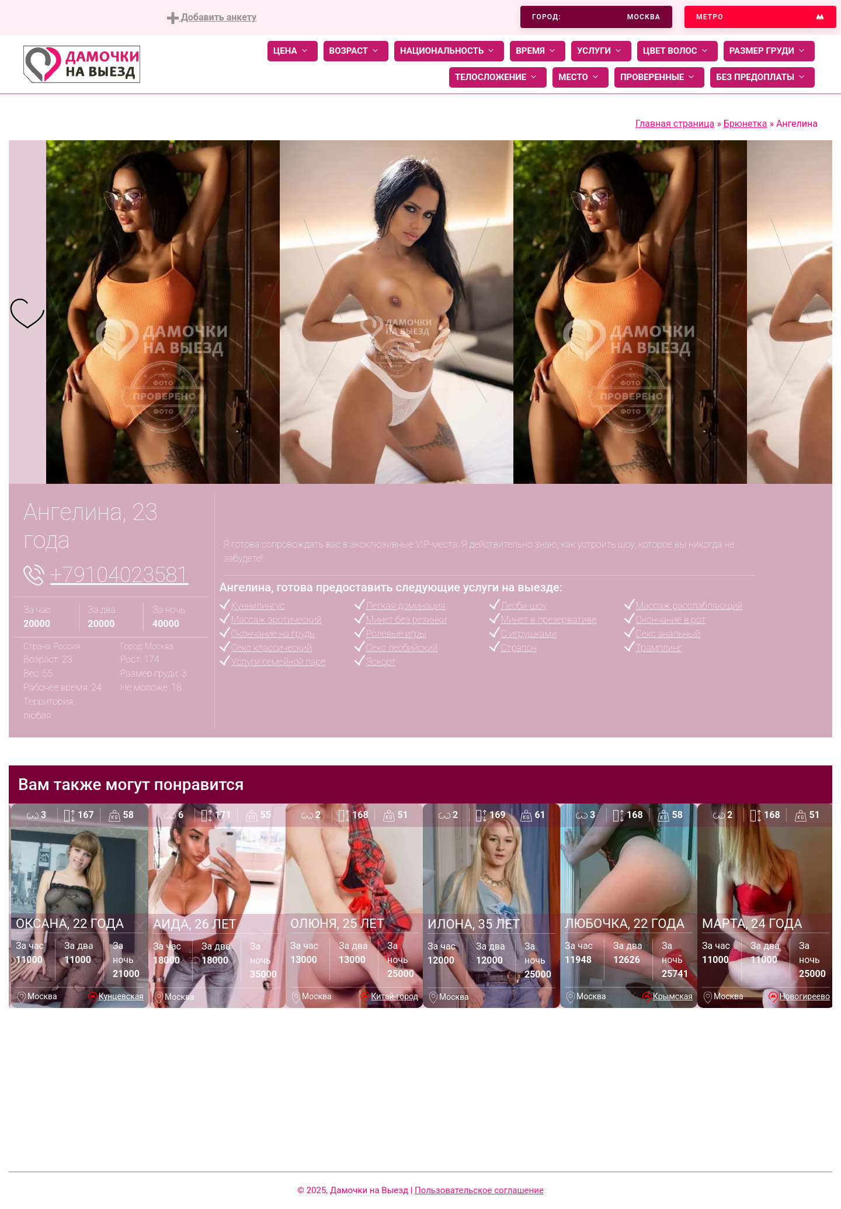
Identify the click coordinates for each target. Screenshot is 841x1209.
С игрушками (529, 633)
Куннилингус (258, 605)
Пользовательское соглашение (479, 1190)
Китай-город (394, 996)
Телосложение (498, 77)
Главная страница (674, 123)
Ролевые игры (396, 633)
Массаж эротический (276, 619)
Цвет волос (677, 51)
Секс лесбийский (402, 647)
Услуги (601, 51)
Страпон (519, 647)
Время (537, 51)
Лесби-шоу (524, 605)
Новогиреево (804, 996)
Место (580, 77)
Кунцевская (121, 996)
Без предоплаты (762, 77)
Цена (292, 51)
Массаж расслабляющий (689, 605)
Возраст (356, 51)
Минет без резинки (406, 619)
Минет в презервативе (549, 619)
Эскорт (381, 661)
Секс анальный (668, 633)
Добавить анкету (211, 18)
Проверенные (659, 77)
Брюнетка (745, 123)
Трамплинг (659, 647)
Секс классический (271, 647)
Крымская (673, 996)
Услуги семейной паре (278, 661)
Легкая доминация (406, 605)
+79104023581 (119, 575)
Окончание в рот (671, 619)
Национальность (449, 51)
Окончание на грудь (273, 633)
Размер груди (769, 51)
